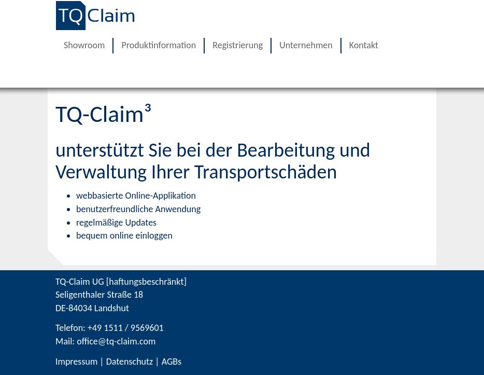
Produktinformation (158, 45)
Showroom (84, 45)
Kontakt (363, 45)
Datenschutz (129, 361)
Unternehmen (306, 45)
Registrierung (237, 45)
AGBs (171, 361)
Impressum (76, 361)
